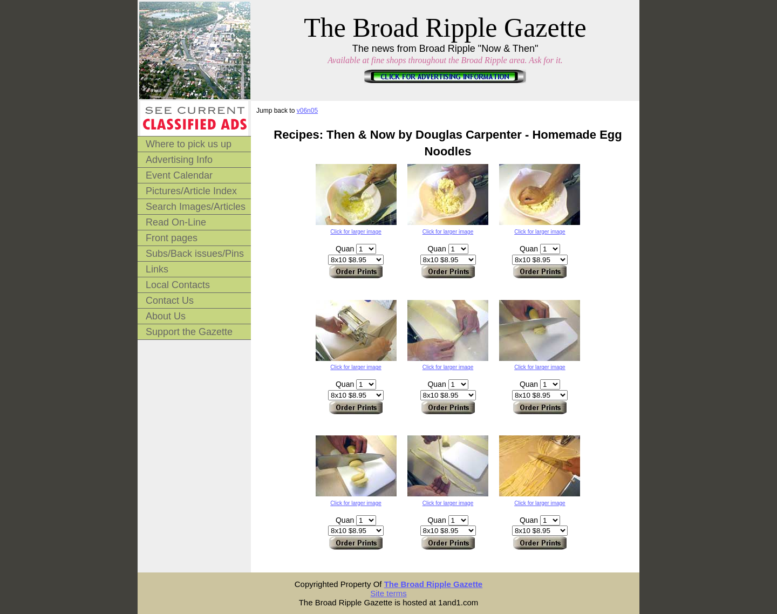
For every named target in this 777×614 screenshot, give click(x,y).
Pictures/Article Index (191, 191)
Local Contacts (178, 284)
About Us (166, 316)
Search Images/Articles (196, 206)
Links (157, 269)
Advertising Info (179, 159)
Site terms (388, 593)
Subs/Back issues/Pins (195, 253)
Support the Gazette (189, 331)
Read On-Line (176, 222)
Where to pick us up (188, 144)
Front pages (171, 238)
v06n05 (307, 110)
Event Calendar (179, 175)
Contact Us (170, 300)
